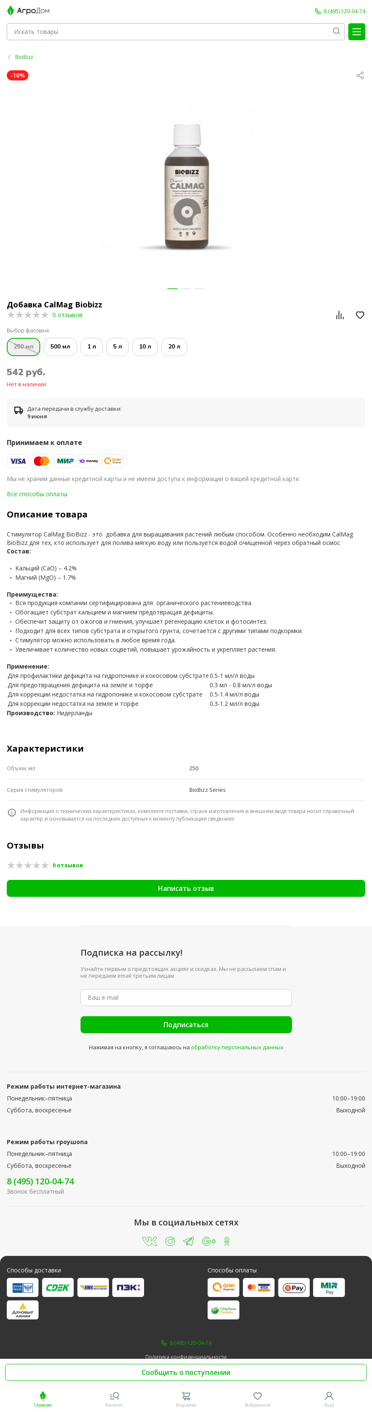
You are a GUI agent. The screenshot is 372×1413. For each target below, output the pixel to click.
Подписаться (186, 1024)
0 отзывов (68, 315)
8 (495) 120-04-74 (40, 1181)
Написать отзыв (186, 888)
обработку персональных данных (237, 1047)
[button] (172, 288)
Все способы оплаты (37, 494)
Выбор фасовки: (28, 330)
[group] (186, 187)
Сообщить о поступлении (186, 1372)
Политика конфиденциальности (186, 1357)
